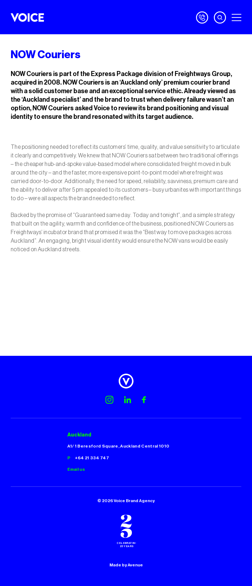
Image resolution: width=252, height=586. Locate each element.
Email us (76, 469)
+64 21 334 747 (92, 457)
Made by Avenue (126, 564)
